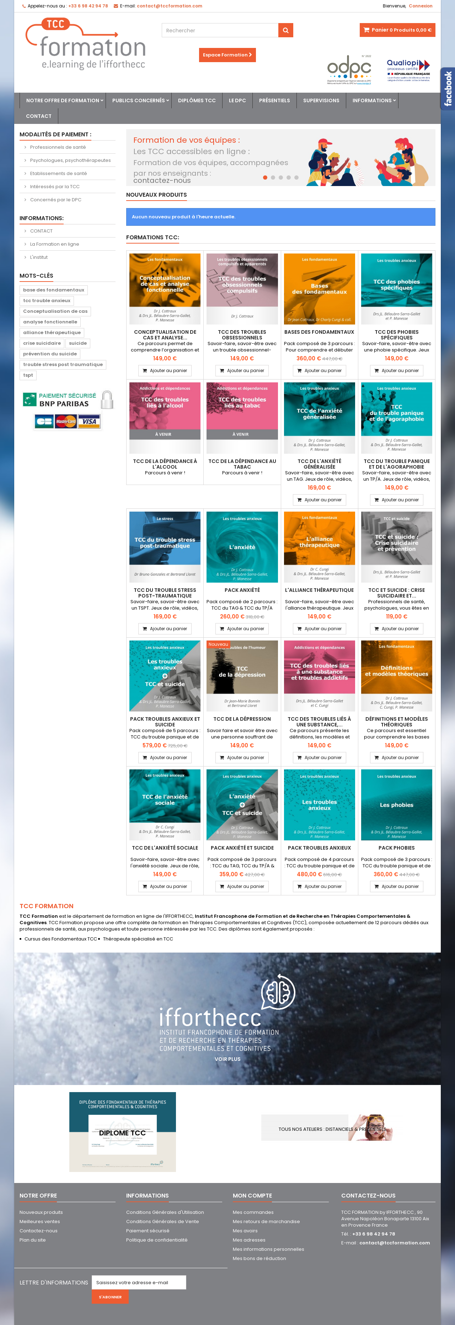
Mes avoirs (245, 1230)
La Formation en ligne (54, 244)
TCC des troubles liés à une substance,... (319, 721)
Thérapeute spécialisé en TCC (138, 939)
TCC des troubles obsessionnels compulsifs (242, 337)
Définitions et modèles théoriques (396, 721)
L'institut (38, 257)
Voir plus (228, 1059)
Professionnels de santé (57, 147)
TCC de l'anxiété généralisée (319, 464)
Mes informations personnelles (268, 1249)
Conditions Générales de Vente (162, 1221)
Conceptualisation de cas (55, 311)
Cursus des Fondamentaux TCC (61, 939)
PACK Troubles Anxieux (319, 848)
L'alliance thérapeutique (319, 590)
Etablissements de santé (58, 173)
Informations (372, 100)
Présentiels (274, 100)
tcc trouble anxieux (46, 300)
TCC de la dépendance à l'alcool (165, 464)
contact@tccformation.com (394, 1242)
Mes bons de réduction (259, 1258)
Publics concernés (138, 100)
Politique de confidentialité (157, 1240)
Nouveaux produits (156, 195)
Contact (39, 116)
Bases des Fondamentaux (319, 332)
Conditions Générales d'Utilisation (165, 1212)
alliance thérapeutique (52, 332)
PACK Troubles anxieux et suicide (165, 721)
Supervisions (321, 100)
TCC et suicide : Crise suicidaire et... (396, 593)
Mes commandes (253, 1212)
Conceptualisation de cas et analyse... (165, 334)
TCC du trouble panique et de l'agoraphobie (397, 464)
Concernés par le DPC (55, 199)
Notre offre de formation (62, 100)
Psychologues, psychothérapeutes (70, 160)
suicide (78, 343)
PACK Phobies (397, 848)
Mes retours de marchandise (266, 1221)
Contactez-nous (39, 1230)
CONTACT (41, 231)
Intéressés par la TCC (54, 186)
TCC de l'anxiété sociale (165, 848)
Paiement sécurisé (148, 1230)
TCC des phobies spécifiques (397, 334)
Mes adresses (249, 1240)
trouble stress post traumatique (63, 364)
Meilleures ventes (40, 1221)
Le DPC (237, 100)
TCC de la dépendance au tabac (242, 464)
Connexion (421, 6)
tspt (28, 375)
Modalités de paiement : (55, 134)
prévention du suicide (50, 353)
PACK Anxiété (242, 590)
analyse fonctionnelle (50, 321)
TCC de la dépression (242, 719)
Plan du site (33, 1240)
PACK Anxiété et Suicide (242, 848)
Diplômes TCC (197, 100)
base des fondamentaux (53, 290)
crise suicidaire (42, 343)
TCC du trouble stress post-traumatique (165, 593)
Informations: (42, 218)
